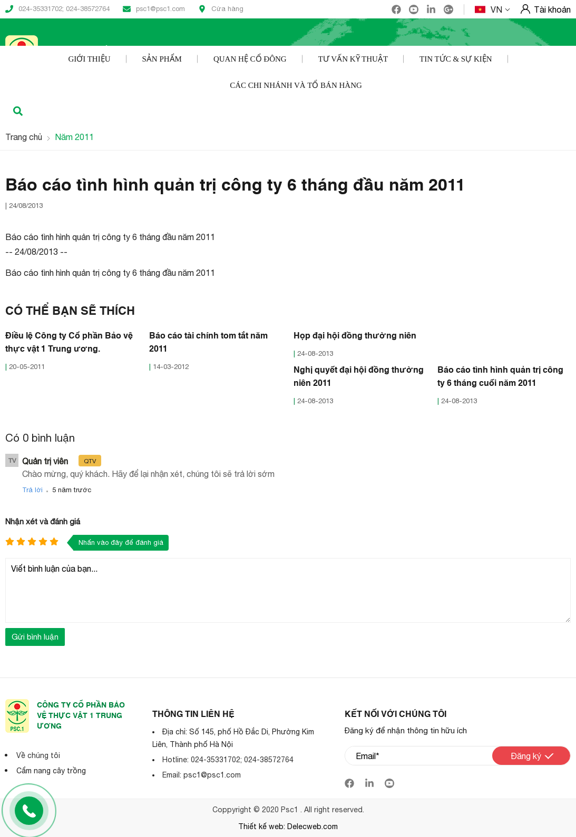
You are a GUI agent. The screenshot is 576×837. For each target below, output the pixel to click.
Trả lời (32, 490)
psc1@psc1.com (154, 9)
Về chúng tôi (38, 755)
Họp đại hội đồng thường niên (355, 336)
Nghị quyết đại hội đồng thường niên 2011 (359, 377)
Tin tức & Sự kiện (455, 59)
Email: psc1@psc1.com (201, 775)
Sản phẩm (162, 59)
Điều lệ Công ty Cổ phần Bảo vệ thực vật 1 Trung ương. (69, 343)
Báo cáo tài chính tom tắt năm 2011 (208, 343)
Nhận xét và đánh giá (42, 521)
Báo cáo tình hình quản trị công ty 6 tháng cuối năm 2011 (500, 377)
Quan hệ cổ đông (250, 59)
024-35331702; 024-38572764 (57, 9)
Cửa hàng (220, 9)
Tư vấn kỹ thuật (353, 59)
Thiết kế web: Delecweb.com (288, 826)
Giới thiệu (89, 59)
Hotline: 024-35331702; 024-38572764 (228, 759)
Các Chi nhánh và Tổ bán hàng (296, 85)
